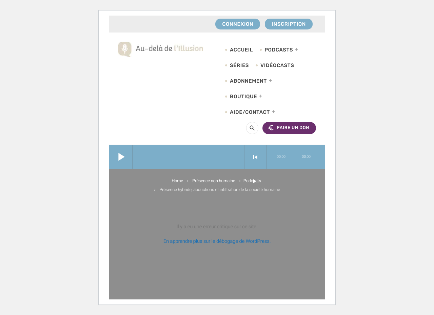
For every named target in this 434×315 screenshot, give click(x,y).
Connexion (237, 24)
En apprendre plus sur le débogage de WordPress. (217, 241)
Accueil (241, 50)
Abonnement (248, 81)
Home (177, 181)
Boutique (243, 96)
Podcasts (278, 50)
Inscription (289, 24)
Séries (239, 65)
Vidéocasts (277, 65)
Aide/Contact (250, 112)
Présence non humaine (213, 181)
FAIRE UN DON (288, 128)
